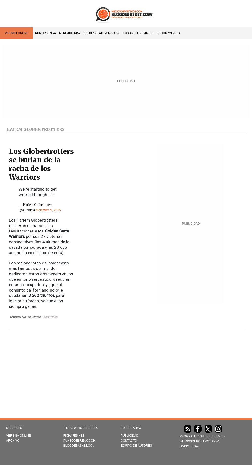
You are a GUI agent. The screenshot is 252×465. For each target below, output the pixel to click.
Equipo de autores (136, 445)
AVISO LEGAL (190, 446)
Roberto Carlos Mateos (25, 317)
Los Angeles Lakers (138, 33)
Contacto (129, 440)
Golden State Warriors (101, 33)
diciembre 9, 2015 (48, 210)
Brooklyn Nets (168, 33)
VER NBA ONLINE (16, 33)
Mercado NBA (69, 33)
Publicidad (129, 435)
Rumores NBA (45, 33)
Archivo (13, 440)
